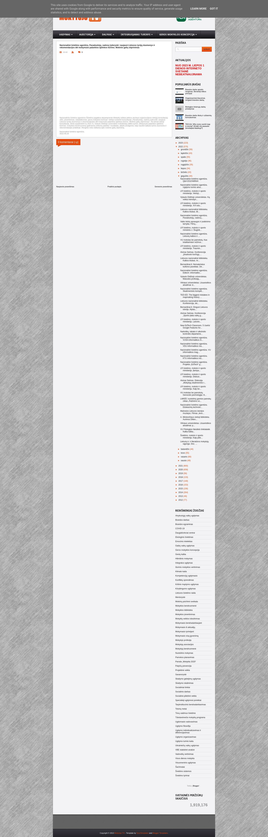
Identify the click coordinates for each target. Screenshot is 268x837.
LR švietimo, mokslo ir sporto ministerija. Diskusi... (193, 375)
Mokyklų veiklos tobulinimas (187, 619)
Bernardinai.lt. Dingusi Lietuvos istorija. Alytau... (194, 308)
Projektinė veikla (182, 670)
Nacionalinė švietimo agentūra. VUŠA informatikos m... (193, 339)
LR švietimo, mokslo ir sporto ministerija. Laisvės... (193, 320)
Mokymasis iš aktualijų (185, 627)
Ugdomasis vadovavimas (186, 722)
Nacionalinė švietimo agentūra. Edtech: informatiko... (193, 271)
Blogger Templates (160, 833)
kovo (183, 453)
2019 (181, 473)
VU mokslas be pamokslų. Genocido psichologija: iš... (193, 394)
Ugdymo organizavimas (185, 737)
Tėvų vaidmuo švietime (185, 713)
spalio (184, 157)
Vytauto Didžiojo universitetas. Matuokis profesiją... (193, 277)
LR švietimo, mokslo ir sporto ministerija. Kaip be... (193, 387)
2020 (181, 469)
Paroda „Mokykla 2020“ (185, 661)
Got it (214, 8)
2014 (181, 492)
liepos (184, 168)
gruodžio (185, 149)
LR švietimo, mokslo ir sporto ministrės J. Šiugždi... (193, 229)
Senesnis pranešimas (163, 187)
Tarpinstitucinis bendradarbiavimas (190, 704)
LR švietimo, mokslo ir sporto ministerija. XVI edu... (193, 204)
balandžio (185, 449)
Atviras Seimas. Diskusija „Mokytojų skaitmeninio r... (193, 381)
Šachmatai (180, 767)
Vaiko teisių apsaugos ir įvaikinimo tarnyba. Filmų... (195, 222)
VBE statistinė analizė (185, 750)
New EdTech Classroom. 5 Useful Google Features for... (195, 326)
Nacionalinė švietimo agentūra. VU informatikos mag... (195, 351)
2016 (181, 485)
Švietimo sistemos (183, 771)
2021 (181, 466)
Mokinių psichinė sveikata (186, 601)
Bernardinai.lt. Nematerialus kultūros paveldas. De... (192, 265)
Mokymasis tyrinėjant (184, 631)
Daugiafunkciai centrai (185, 533)
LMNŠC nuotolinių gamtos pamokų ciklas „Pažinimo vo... (195, 400)
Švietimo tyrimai (182, 775)
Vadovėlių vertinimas (184, 754)
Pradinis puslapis (114, 187)
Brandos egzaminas (184, 524)
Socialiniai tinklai (182, 687)
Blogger (196, 786)
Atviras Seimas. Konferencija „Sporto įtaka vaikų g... (193, 314)
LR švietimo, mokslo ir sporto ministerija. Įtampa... (193, 369)
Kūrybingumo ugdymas (185, 589)
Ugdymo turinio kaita (184, 741)
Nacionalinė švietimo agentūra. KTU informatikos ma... (193, 357)
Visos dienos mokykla (184, 758)
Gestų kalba (180, 554)
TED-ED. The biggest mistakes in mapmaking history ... (195, 296)
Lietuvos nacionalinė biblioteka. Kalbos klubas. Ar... (194, 259)
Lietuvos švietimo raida (185, 593)
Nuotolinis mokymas (184, 653)
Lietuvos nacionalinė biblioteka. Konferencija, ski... (194, 302)
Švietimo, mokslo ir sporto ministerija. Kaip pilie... (191, 436)
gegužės (185, 176)
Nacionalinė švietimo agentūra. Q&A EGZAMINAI (193, 180)
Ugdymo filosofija (182, 726)
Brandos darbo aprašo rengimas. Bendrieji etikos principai (195, 91)
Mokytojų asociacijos (184, 644)
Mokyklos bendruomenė (185, 606)
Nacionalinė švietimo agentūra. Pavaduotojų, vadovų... (193, 216)
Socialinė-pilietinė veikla (185, 696)
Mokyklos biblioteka (184, 610)
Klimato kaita (181, 571)
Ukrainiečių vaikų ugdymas (187, 745)
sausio (184, 460)
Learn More (198, 8)
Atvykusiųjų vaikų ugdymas (187, 516)
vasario (184, 457)
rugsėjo (184, 161)
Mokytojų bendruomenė (185, 649)
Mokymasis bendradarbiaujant (188, 623)
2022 (181, 146)
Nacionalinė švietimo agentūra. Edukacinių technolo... (193, 406)
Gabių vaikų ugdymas (184, 546)
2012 (181, 500)
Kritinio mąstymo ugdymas (187, 584)
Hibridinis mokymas (184, 558)
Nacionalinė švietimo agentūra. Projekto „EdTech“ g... (193, 363)
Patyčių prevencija (183, 666)
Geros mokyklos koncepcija (187, 550)
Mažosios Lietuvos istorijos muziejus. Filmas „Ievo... (192, 412)
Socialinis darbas (182, 692)
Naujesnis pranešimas (65, 187)
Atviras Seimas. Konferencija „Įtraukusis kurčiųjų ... (193, 253)
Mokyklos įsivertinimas (185, 614)
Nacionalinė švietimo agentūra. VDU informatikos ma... (193, 345)
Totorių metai (181, 709)
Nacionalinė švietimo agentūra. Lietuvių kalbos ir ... (193, 235)
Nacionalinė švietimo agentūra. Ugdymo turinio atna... (193, 186)
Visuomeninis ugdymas (185, 763)
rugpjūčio (185, 164)
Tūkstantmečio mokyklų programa (190, 717)
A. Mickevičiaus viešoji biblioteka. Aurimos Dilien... (195, 418)
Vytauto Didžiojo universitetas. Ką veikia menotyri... (195, 198)
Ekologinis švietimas (184, 537)
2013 (181, 496)
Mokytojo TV (119, 833)
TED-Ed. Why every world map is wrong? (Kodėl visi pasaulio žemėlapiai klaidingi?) (197, 126)
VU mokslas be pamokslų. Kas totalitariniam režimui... (193, 241)
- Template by (137, 833)
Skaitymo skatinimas (184, 683)
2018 (181, 477)
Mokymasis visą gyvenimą (186, 636)
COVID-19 (179, 528)
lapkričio (185, 153)
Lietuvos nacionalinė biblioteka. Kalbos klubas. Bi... (194, 210)
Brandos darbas (182, 520)
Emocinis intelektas (183, 541)
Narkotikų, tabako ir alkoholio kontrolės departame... (193, 332)
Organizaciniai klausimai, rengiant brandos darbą (195, 99)
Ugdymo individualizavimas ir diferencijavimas (188, 731)
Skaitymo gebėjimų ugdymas (188, 679)
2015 (181, 488)
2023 (181, 143)
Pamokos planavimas (184, 657)
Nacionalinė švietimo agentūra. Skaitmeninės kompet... (193, 290)
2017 (181, 481)
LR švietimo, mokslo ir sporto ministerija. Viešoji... (193, 192)
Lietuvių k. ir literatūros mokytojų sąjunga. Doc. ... (194, 442)
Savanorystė (180, 674)
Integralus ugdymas (184, 563)
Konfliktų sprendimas (184, 580)
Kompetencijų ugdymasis (186, 576)
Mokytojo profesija (183, 640)
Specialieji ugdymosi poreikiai (188, 700)
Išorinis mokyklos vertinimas (187, 567)
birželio (184, 172)
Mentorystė (180, 597)
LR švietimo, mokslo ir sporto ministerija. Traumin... (193, 247)
